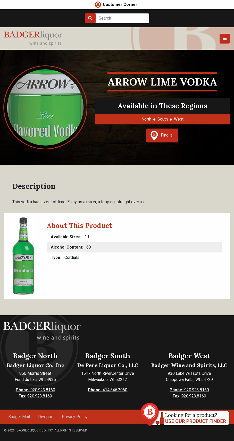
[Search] (122, 18)
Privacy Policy (75, 416)
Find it (161, 135)
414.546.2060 (107, 389)
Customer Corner (120, 4)
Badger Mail (19, 416)
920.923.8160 (35, 389)
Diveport (46, 416)
